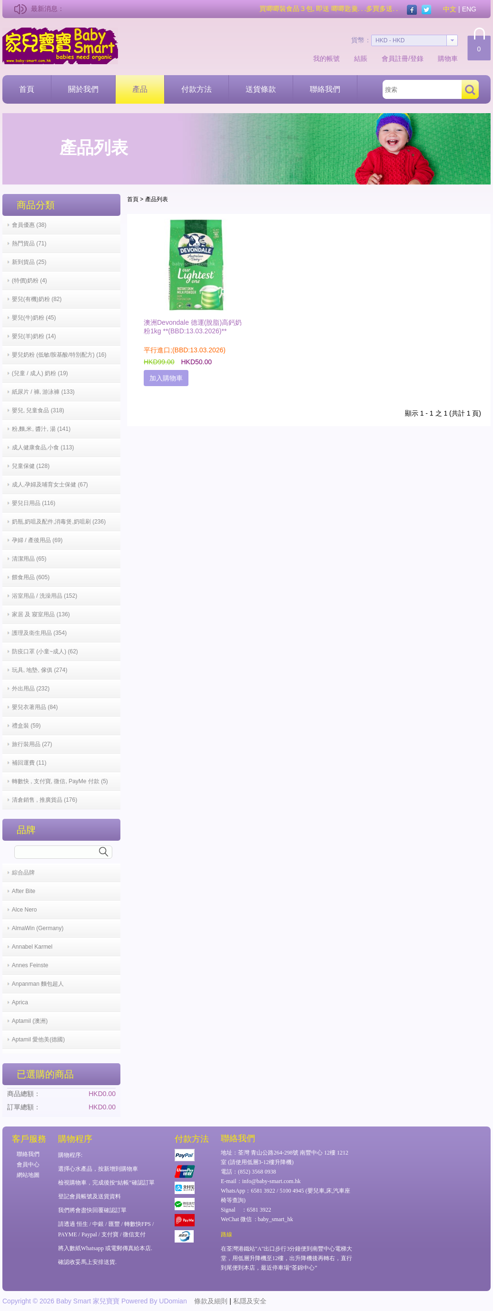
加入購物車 (166, 378)
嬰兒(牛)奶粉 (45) (34, 317)
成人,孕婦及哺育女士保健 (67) (50, 484)
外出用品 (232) (30, 688)
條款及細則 (210, 1301)
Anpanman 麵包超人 (38, 984)
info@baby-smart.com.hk (271, 1181)
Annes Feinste (30, 965)
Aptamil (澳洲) (30, 1021)
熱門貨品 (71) (29, 243)
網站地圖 (28, 1175)
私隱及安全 (249, 1301)
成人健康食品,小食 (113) (43, 447)
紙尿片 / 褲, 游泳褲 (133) (43, 391)
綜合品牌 (23, 872)
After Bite (23, 891)
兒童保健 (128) (30, 466)
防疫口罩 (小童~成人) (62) (45, 651)
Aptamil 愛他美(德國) (38, 1039)
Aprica (20, 1002)
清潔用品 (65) (29, 558)
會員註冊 (395, 58)
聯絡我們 (325, 89)
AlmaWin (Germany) (38, 928)
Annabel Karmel (32, 946)
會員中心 (28, 1164)
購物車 (448, 58)
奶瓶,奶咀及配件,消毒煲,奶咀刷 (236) (59, 521)
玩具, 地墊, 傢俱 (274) (40, 670)
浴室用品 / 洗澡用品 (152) (44, 595)
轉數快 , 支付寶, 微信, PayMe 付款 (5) (60, 781)
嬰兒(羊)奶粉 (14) (34, 336)
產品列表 (156, 199)
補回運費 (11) (29, 762)
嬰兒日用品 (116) (33, 503)
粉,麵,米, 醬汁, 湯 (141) (41, 429)
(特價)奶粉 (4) (29, 280)
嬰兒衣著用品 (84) (35, 707)
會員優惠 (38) (29, 225)
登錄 (417, 58)
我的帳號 (326, 58)
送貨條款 (261, 89)
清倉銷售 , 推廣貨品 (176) (44, 799)
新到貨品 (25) (29, 262)
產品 (140, 89)
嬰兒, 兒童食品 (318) (38, 410)
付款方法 (196, 89)
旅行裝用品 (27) (32, 744)
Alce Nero (24, 909)
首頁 (26, 89)
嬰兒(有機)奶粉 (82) (37, 299)
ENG (469, 9)
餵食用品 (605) (30, 577)
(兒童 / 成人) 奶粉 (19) (40, 373)
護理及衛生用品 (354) (39, 633)
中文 (449, 9)
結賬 (360, 58)
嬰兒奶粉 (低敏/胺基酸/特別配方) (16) (59, 354)
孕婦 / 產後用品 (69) (37, 540)
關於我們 (83, 89)
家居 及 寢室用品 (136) (41, 614)
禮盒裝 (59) (26, 725)
